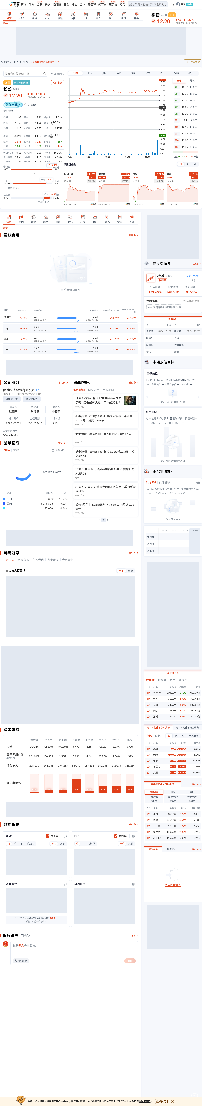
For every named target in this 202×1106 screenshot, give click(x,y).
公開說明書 (12, 399)
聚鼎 (169, 174)
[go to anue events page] (172, 4)
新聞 (31, 4)
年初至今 (193, 735)
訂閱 (122, 4)
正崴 (155, 716)
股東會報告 (31, 399)
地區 (7, 450)
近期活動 (172, 319)
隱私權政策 (145, 1101)
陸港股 (57, 4)
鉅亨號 (113, 4)
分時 (73, 73)
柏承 (135, 174)
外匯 (74, 4)
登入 (183, 4)
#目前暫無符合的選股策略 (164, 307)
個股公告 (94, 389)
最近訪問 (171, 866)
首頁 (23, 4)
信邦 (155, 699)
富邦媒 (101, 174)
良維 (155, 705)
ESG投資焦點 (193, 61)
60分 (190, 73)
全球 (82, 4)
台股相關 (108, 389)
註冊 (189, 4)
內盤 (174, 156)
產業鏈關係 (173, 673)
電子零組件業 (21, 82)
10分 (146, 73)
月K (117, 73)
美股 (47, 4)
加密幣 (92, 4)
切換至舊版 (56, 74)
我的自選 (153, 866)
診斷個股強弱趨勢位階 (47, 62)
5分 (132, 73)
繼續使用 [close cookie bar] (161, 1101)
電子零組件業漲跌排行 (158, 727)
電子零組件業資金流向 (187, 727)
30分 (176, 73)
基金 (66, 4)
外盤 (196, 156)
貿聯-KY (157, 693)
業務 (16, 450)
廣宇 (155, 711)
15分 (161, 73)
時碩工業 (68, 174)
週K (102, 73)
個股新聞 (79, 389)
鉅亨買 (102, 4)
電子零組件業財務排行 (162, 801)
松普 (25, 62)
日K (88, 73)
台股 (39, 4)
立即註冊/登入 (173, 902)
